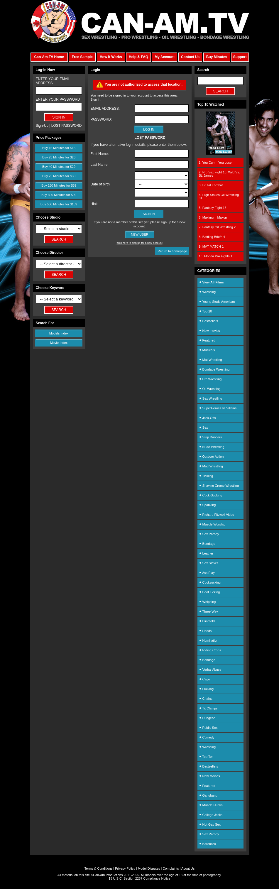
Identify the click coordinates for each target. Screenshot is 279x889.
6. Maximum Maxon (213, 217)
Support (240, 57)
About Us (188, 868)
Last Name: (100, 165)
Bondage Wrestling (214, 369)
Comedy (206, 737)
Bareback (207, 844)
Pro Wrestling (210, 379)
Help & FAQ (138, 57)
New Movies (209, 776)
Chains (205, 698)
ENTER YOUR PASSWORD (58, 99)
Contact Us (190, 57)
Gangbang (208, 795)
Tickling (206, 476)
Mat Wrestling (210, 359)
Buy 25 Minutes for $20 (58, 157)
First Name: (100, 154)
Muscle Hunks (211, 805)
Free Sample (82, 57)
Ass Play (207, 572)
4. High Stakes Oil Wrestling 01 (219, 196)
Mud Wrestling (211, 466)
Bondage (207, 543)
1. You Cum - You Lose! (216, 162)
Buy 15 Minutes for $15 (58, 148)
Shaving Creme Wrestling (219, 485)
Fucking (206, 689)
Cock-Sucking (210, 495)
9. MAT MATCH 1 (211, 246)
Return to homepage (172, 251)
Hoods (205, 631)
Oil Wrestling (210, 389)
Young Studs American (217, 301)
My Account (165, 57)
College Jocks (211, 815)
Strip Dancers (210, 437)
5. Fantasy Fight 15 (212, 207)
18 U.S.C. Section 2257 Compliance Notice (139, 878)
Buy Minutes (216, 57)
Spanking (207, 505)
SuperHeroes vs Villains (218, 408)
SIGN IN (149, 214)
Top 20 (205, 311)
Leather (206, 553)
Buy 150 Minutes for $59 (58, 185)
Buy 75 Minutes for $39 (58, 176)
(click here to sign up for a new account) (139, 242)
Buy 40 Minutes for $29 (58, 166)
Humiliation (208, 640)
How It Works (111, 57)
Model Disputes (149, 868)
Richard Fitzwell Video (216, 514)
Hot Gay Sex (210, 824)
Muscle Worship (212, 524)
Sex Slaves (209, 563)
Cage (204, 679)
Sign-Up (42, 126)
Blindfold (207, 621)
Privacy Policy (125, 868)
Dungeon (207, 718)
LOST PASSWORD (66, 126)
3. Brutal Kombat (211, 185)
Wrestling (207, 292)
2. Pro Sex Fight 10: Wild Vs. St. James (219, 173)
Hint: (94, 204)
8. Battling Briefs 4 (212, 237)
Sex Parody (209, 534)
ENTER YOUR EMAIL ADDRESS (53, 81)
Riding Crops (210, 650)
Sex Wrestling (210, 398)
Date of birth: (101, 184)
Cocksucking (210, 582)
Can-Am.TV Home (49, 57)
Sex (203, 427)
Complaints (171, 868)
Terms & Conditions (98, 868)
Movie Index (58, 342)
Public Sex (208, 727)
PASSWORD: (101, 119)
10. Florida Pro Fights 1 (215, 256)
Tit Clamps (208, 708)
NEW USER (139, 234)
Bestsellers (208, 321)
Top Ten (206, 756)
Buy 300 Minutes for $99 (58, 195)
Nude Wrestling (211, 447)
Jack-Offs (207, 418)
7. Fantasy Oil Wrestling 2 (217, 227)
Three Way (208, 611)
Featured (207, 340)
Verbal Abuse (210, 669)
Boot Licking (209, 592)
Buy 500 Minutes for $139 (58, 204)
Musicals (207, 350)
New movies (209, 330)
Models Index (58, 333)
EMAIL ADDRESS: (105, 109)
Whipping (207, 602)
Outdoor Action (211, 456)
